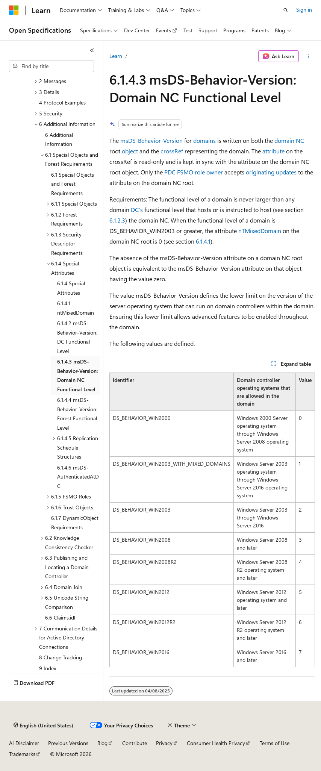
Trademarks (22, 753)
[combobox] (51, 66)
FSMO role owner (200, 172)
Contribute (134, 743)
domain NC (289, 140)
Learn (115, 55)
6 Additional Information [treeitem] (59, 139)
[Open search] (285, 10)
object (130, 151)
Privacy (164, 743)
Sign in (304, 9)
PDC (170, 172)
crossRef (171, 151)
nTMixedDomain (259, 231)
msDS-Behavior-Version (151, 140)
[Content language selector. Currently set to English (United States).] (43, 725)
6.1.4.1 (203, 241)
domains (204, 140)
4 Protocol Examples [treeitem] (62, 102)
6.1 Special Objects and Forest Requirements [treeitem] (72, 184)
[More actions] (308, 56)
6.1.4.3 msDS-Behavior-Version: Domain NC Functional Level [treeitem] (77, 375)
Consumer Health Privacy (216, 743)
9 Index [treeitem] (47, 668)
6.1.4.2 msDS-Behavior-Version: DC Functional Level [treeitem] (77, 337)
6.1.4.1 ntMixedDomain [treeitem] (75, 308)
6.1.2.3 (117, 220)
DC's (137, 210)
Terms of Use (274, 743)
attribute (273, 151)
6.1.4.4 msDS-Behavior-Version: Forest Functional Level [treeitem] (77, 413)
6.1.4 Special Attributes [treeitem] (71, 288)
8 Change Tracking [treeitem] (60, 657)
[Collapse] (92, 50)
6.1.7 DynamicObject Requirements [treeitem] (74, 522)
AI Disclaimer (24, 743)
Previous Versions (68, 743)
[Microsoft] (14, 10)
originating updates (271, 172)
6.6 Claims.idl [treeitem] (60, 617)
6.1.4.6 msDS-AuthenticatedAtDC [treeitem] (78, 476)
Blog (102, 743)
